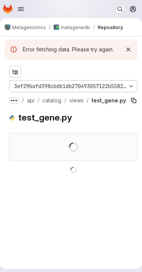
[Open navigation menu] (21, 9)
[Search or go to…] (120, 9)
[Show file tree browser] (15, 72)
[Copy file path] (134, 100)
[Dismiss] (128, 49)
